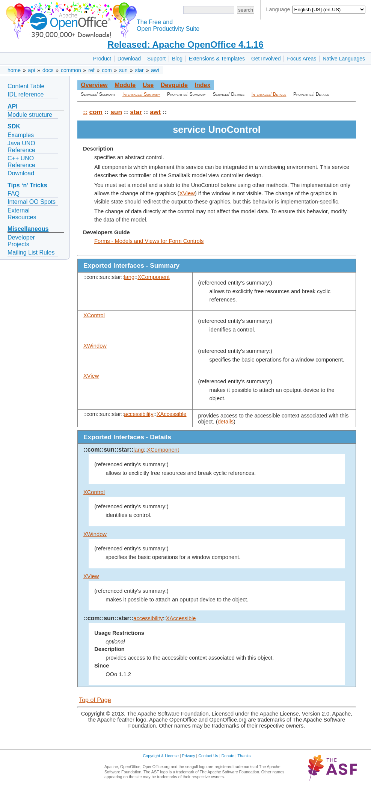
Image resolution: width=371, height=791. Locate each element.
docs (48, 70)
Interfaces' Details (269, 94)
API (13, 106)
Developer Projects (21, 240)
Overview (94, 85)
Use (148, 85)
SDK (14, 126)
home (14, 70)
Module (125, 85)
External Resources (22, 213)
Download (129, 59)
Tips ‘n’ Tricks (27, 185)
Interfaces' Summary (141, 94)
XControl (94, 315)
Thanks (244, 755)
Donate (228, 755)
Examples (21, 135)
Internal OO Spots (32, 202)
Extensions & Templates (217, 59)
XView (187, 193)
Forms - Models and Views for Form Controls (149, 241)
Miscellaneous (28, 229)
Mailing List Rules (31, 252)
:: (85, 112)
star (139, 70)
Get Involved (266, 59)
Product (102, 59)
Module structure (30, 114)
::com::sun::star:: (108, 449)
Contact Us (208, 755)
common (71, 70)
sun (123, 70)
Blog (177, 59)
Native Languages (344, 59)
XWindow (95, 346)
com (107, 70)
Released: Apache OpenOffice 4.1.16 (185, 44)
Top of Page (95, 700)
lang (129, 277)
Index (202, 85)
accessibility (138, 414)
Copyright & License (161, 755)
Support (156, 59)
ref (91, 70)
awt (155, 70)
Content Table (26, 86)
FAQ (14, 193)
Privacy (188, 755)
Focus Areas (301, 59)
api (31, 70)
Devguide (174, 85)
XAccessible (172, 414)
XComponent (153, 277)
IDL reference (26, 94)
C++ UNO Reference (21, 161)
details (226, 422)
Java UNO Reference (21, 146)
